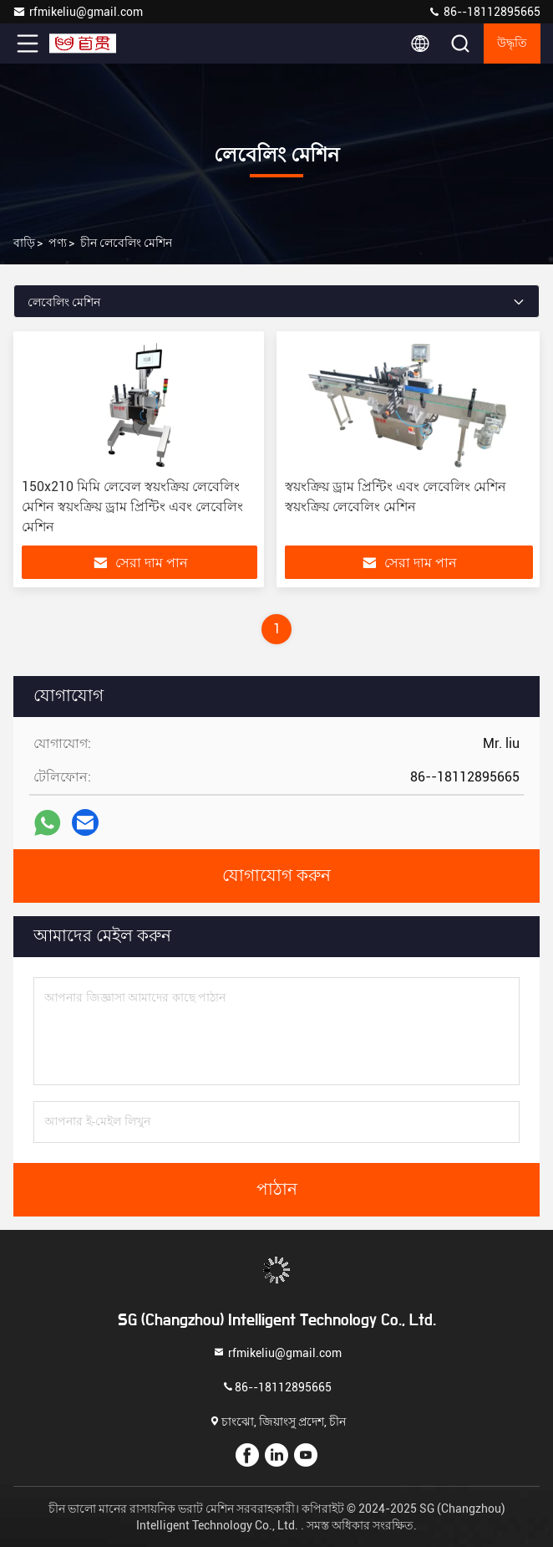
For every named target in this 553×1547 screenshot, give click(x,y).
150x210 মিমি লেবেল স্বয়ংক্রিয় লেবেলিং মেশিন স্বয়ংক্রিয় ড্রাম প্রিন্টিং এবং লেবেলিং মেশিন (132, 507)
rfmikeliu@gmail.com (78, 11)
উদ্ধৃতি (512, 43)
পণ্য (57, 242)
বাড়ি (24, 242)
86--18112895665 (484, 11)
